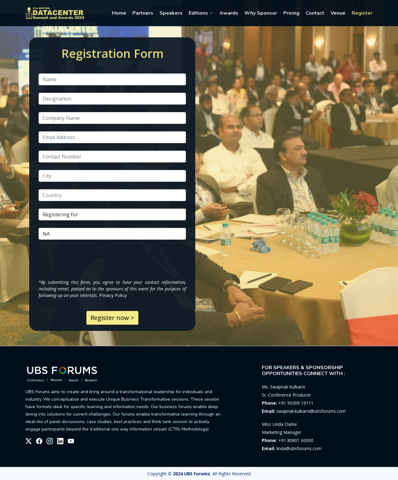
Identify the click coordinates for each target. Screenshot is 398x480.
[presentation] (86, 259)
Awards (229, 13)
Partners (142, 13)
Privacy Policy (113, 295)
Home (119, 13)
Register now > (112, 317)
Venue (338, 13)
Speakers (171, 13)
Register (362, 13)
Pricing (291, 13)
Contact (315, 13)
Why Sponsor (260, 13)
